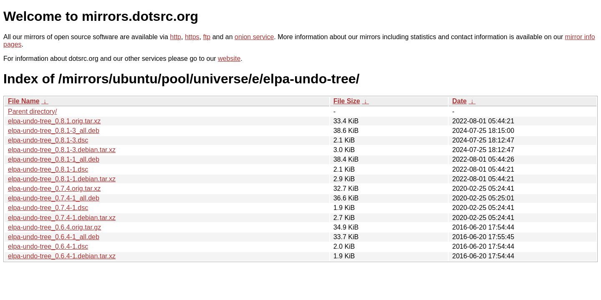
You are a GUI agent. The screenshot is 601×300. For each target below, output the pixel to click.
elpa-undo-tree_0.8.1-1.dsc (48, 169)
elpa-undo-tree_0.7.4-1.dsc (48, 207)
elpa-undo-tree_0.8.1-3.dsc (48, 140)
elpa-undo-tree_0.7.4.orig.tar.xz (54, 188)
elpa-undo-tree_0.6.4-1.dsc (48, 246)
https (192, 36)
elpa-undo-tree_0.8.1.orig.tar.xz (54, 121)
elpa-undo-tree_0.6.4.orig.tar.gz (54, 227)
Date (459, 101)
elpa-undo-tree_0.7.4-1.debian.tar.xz (62, 217)
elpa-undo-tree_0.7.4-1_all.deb (53, 198)
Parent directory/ (32, 111)
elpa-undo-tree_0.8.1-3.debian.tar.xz (62, 149)
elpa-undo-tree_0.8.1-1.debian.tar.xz (62, 178)
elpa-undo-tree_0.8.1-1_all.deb (53, 159)
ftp (206, 36)
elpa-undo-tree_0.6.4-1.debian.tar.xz (62, 256)
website (229, 58)
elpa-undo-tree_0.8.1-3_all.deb (53, 130)
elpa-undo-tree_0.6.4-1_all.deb (53, 236)
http (175, 36)
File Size (346, 101)
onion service (254, 36)
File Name (24, 101)
